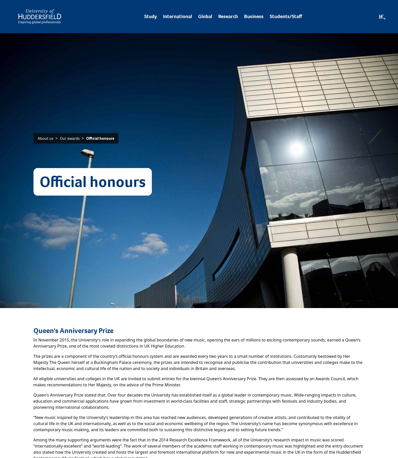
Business (254, 16)
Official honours (100, 138)
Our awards (70, 138)
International (177, 16)
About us (45, 138)
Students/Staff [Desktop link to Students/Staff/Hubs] (286, 16)
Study (150, 16)
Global (205, 16)
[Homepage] (39, 16)
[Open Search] (382, 17)
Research (228, 16)
